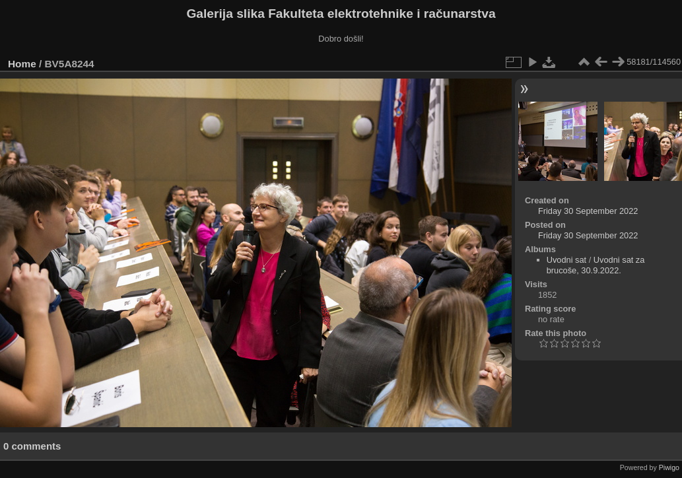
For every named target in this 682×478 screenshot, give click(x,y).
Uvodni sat (566, 260)
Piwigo (669, 467)
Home (22, 63)
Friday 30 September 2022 (588, 211)
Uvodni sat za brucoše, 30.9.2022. (596, 265)
